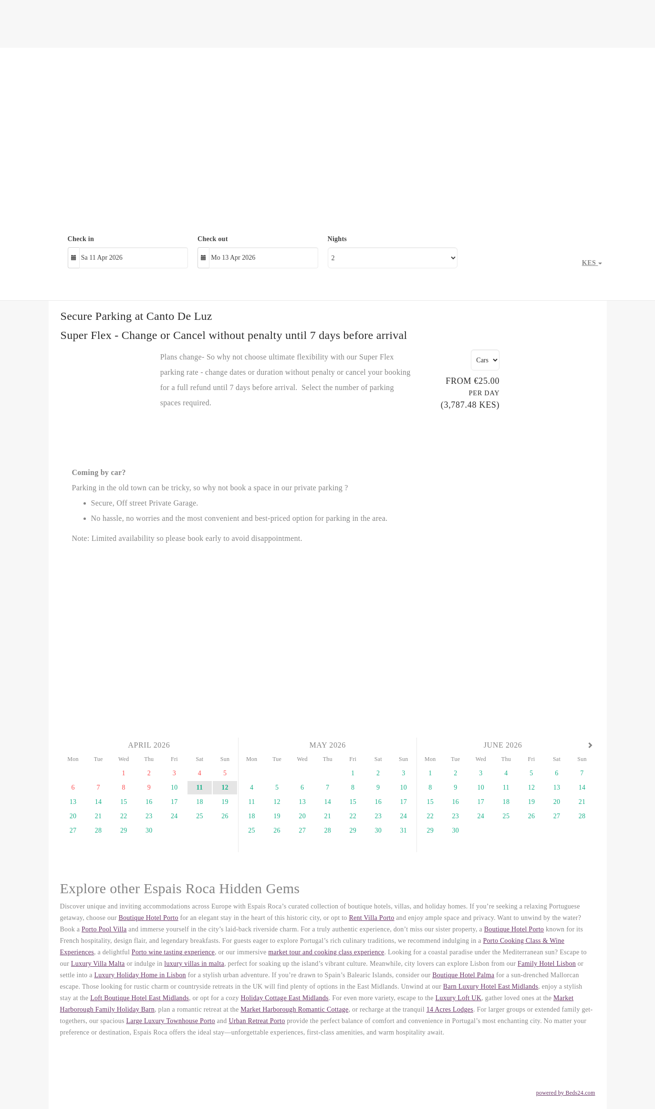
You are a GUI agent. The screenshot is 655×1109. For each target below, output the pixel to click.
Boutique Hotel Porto (148, 917)
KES (592, 262)
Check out (213, 239)
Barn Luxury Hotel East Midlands (490, 986)
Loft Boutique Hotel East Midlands (139, 998)
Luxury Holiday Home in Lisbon (140, 975)
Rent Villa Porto (371, 917)
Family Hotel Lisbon (547, 963)
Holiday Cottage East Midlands (285, 998)
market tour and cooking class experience (326, 952)
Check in (81, 239)
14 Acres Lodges (449, 1009)
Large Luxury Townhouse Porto (170, 1021)
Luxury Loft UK (458, 998)
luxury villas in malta (194, 963)
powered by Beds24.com (565, 1092)
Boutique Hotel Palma (463, 975)
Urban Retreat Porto (257, 1021)
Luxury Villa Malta (98, 963)
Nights (337, 239)
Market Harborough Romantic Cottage (294, 1009)
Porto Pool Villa (104, 929)
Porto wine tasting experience (173, 952)
